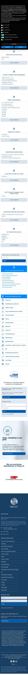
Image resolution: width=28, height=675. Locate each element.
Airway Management (6, 277)
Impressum (17, 658)
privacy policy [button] (19, 7)
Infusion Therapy (5, 559)
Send (3, 604)
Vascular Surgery (5, 554)
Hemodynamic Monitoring (7, 280)
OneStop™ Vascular (5, 136)
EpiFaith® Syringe (5, 57)
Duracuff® (4, 114)
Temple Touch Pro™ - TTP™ (7, 77)
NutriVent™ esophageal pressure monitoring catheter (12, 214)
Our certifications (8, 453)
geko (3, 241)
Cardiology (3, 543)
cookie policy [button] (23, 10)
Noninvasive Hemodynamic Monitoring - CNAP (11, 158)
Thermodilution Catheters (7, 156)
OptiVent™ (4, 216)
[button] (26, 2)
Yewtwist (3, 196)
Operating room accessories (7, 577)
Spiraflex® (4, 116)
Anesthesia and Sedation (7, 273)
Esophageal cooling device (7, 82)
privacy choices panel (5, 21)
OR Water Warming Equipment (8, 79)
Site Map (3, 585)
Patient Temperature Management (9, 275)
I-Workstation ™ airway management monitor (11, 107)
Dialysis (2, 556)
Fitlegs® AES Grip (5, 234)
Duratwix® (4, 112)
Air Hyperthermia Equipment (7, 84)
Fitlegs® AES (4, 236)
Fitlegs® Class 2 (5, 238)
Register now (5, 620)
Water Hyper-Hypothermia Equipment (9, 80)
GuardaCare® (4, 134)
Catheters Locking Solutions (8, 282)
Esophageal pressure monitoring (9, 285)
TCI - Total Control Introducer (8, 102)
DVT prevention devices (7, 287)
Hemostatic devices (6, 278)
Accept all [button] (20, 47)
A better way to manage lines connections (11, 284)
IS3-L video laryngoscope (7, 104)
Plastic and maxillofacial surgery (8, 551)
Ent (2, 572)
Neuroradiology (4, 567)
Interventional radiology (6, 574)
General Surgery (4, 548)
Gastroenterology (5, 564)
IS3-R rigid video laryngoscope (8, 105)
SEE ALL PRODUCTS (14, 62)
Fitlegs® (3, 239)
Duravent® (4, 111)
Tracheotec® (4, 109)
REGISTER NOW (6, 397)
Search (4, 260)
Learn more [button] (14, 44)
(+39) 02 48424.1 (6, 531)
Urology (3, 582)
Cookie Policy (4, 590)
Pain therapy (4, 579)
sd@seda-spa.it (6, 534)
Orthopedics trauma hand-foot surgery (10, 569)
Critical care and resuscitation (7, 541)
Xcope (3, 59)
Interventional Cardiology (6, 546)
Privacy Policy (4, 587)
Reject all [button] (7, 47)
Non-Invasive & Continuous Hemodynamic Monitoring (12, 154)
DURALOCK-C (4, 176)
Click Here (11, 414)
